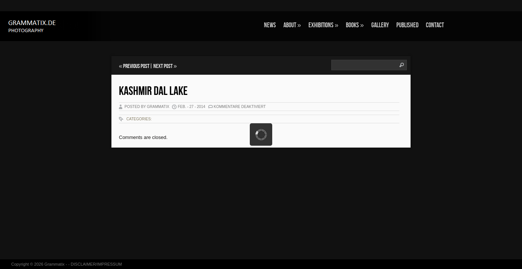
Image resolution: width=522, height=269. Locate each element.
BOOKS (355, 25)
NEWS (270, 25)
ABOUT (292, 25)
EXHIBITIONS (323, 25)
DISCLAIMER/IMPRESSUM (96, 264)
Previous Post (136, 66)
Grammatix (54, 264)
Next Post (163, 66)
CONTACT (435, 25)
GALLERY (380, 25)
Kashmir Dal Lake (153, 91)
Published (407, 25)
